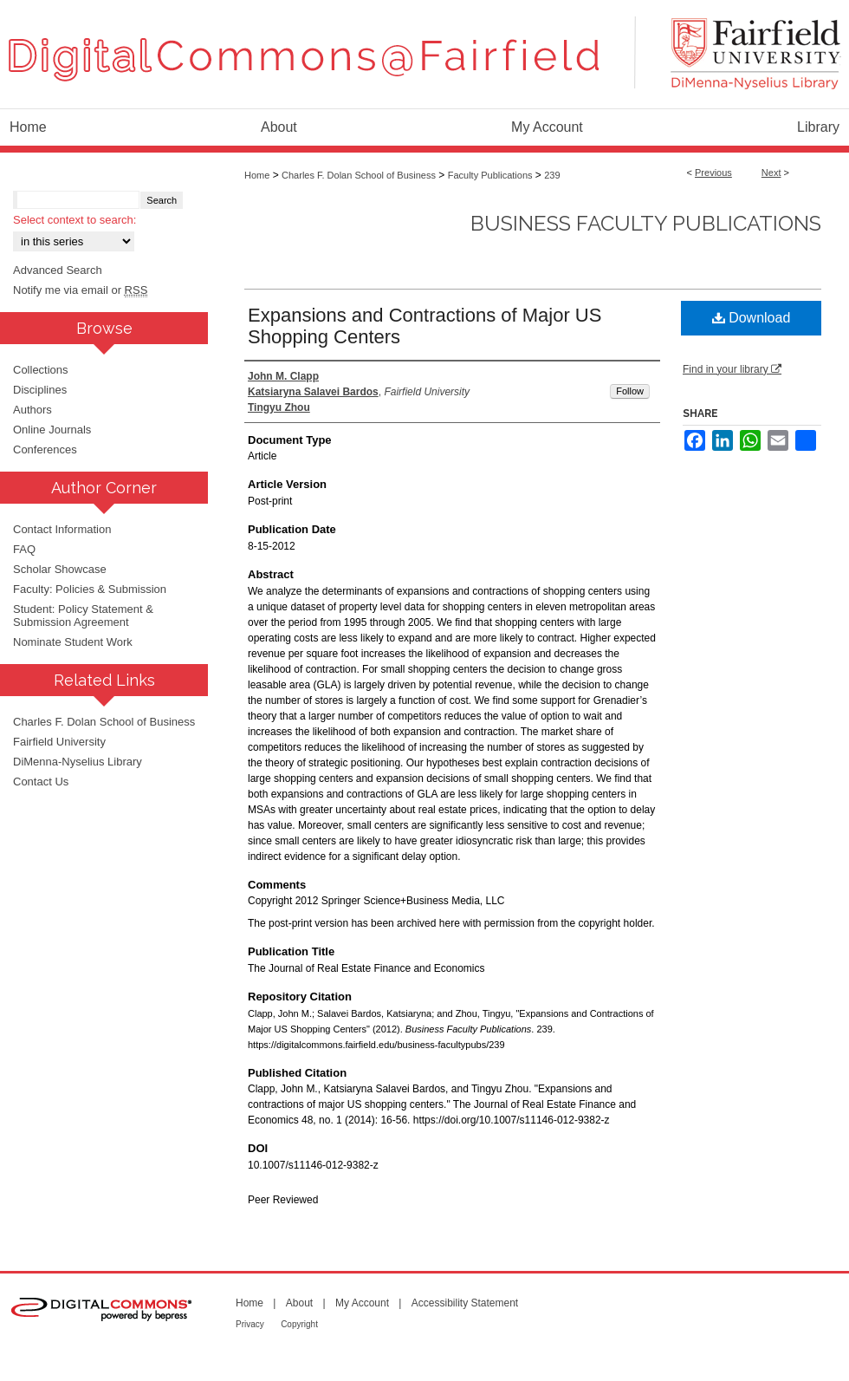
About (299, 1303)
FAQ (24, 549)
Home (256, 175)
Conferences (45, 449)
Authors (32, 409)
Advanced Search (57, 270)
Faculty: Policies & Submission (89, 589)
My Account (362, 1303)
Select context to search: (74, 219)
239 (552, 175)
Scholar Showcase (60, 569)
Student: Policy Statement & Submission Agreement (83, 616)
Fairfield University (59, 741)
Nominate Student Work (73, 641)
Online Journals (52, 429)
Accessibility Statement (465, 1303)
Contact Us (40, 781)
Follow (630, 391)
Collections (40, 369)
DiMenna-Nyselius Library (77, 761)
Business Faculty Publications (645, 223)
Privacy (250, 1324)
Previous (713, 172)
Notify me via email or (80, 289)
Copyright (299, 1324)
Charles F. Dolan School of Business (359, 175)
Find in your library (732, 369)
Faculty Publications (490, 175)
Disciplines (40, 389)
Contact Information (62, 529)
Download (751, 317)
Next (771, 172)
